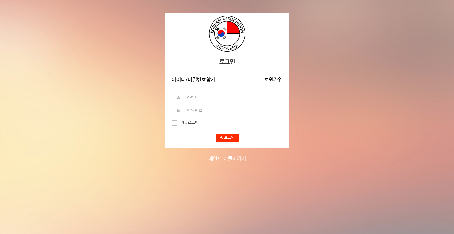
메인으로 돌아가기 (227, 159)
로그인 (227, 138)
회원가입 (273, 80)
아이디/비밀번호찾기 (193, 80)
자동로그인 (185, 123)
